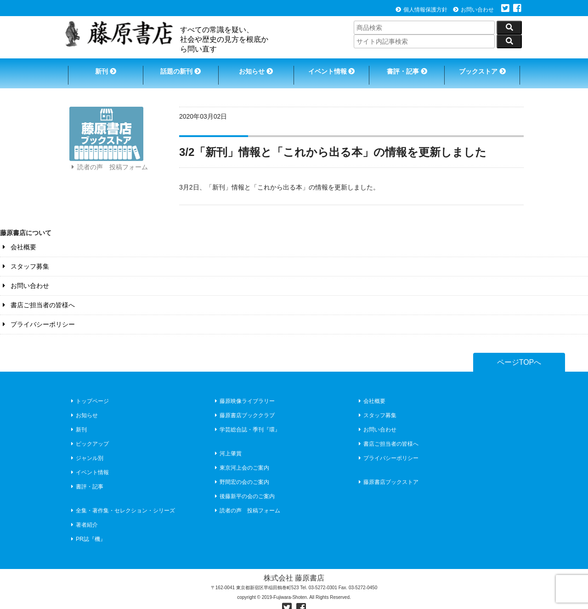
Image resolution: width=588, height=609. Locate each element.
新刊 (102, 68)
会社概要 (18, 237)
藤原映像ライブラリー (244, 390)
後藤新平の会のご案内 (244, 486)
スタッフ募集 (24, 256)
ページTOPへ (519, 352)
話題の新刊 (179, 68)
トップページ (89, 390)
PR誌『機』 (87, 528)
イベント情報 (332, 68)
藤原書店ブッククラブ (244, 405)
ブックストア (485, 68)
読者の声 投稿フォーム (108, 164)
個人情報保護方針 (421, 9)
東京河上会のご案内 (241, 457)
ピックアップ (89, 433)
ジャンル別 (86, 447)
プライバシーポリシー (37, 314)
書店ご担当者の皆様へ (37, 295)
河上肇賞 (227, 443)
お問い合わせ (473, 9)
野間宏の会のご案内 (241, 471)
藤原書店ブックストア (387, 471)
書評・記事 (409, 68)
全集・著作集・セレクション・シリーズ (122, 500)
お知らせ (255, 68)
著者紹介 (83, 514)
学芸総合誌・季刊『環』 (246, 419)
